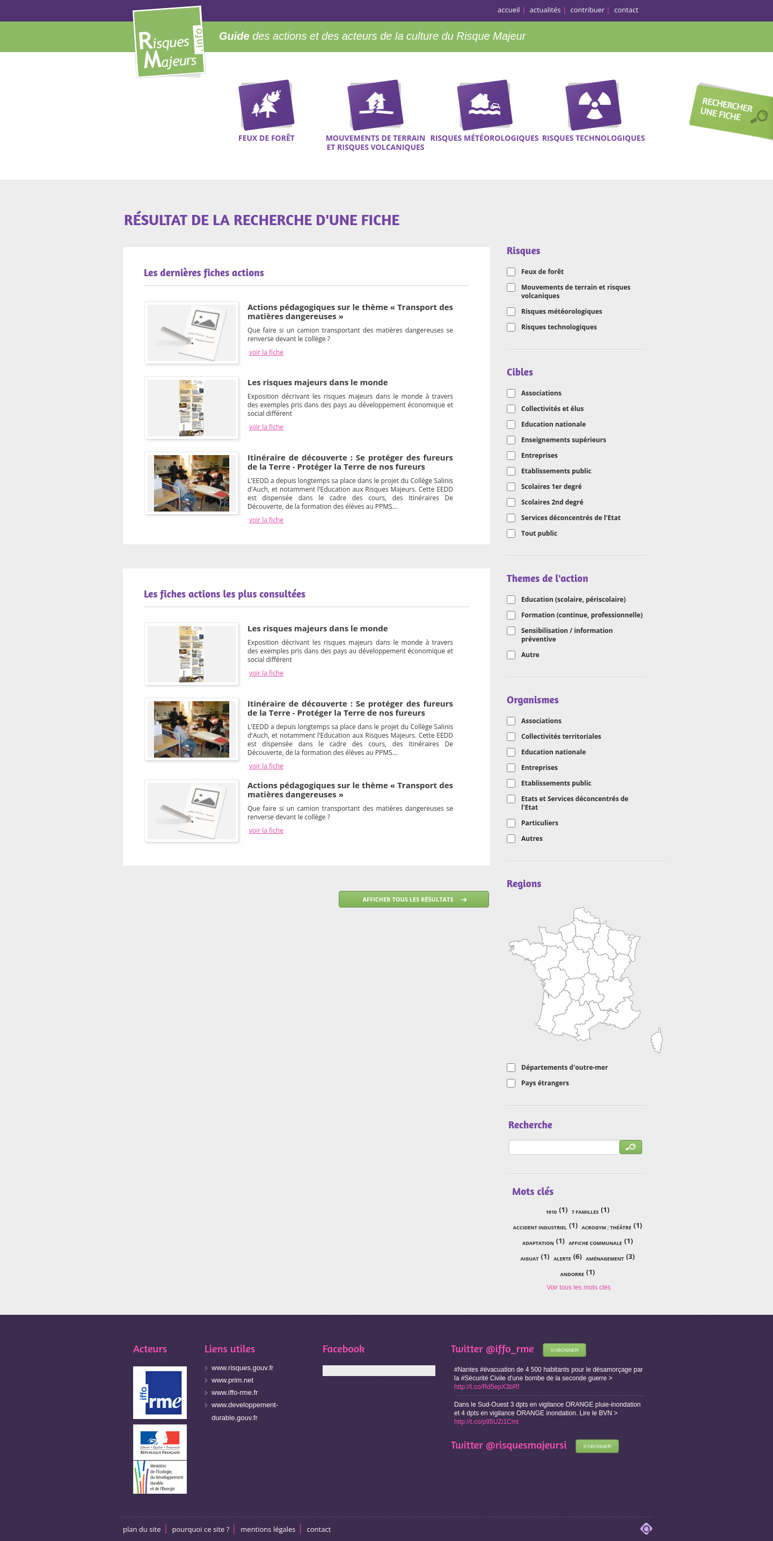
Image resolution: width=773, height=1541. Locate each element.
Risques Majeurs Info (169, 40)
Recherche (727, 113)
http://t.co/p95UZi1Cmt (486, 1421)
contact (626, 10)
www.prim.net (232, 1380)
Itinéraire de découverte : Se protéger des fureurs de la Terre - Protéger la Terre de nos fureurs (350, 462)
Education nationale (553, 424)
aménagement (605, 1258)
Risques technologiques (559, 327)
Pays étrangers (545, 1083)
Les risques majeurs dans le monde (317, 382)
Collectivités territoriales (561, 736)
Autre (530, 655)
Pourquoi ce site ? (201, 1529)
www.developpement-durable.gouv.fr (245, 1411)
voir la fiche (266, 352)
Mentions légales (267, 1529)
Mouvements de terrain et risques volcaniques (576, 291)
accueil (509, 10)
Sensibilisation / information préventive (567, 635)
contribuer (588, 10)
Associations (541, 393)
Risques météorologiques (561, 311)
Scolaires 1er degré (551, 487)
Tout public (539, 533)
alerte (562, 1258)
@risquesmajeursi (526, 1444)
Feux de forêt (542, 272)
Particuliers (539, 823)
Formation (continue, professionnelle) (582, 615)
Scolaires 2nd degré (552, 502)
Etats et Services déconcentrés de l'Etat (575, 803)
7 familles (585, 1211)
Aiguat (530, 1258)
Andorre (572, 1274)
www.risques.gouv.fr (242, 1368)
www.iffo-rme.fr (235, 1392)
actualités (545, 10)
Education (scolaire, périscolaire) (573, 599)
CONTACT (319, 1529)
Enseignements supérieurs (563, 440)
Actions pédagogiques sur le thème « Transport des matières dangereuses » (350, 311)
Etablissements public (556, 471)
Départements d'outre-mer (564, 1067)
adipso (646, 1529)
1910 (551, 1211)
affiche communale (595, 1243)
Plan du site (142, 1529)
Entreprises (539, 455)
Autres (532, 838)
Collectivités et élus (552, 409)
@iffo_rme (510, 1348)
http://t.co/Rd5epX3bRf (486, 1387)
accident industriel (540, 1227)
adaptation (538, 1243)
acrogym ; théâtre (606, 1227)
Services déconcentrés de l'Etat (571, 518)
